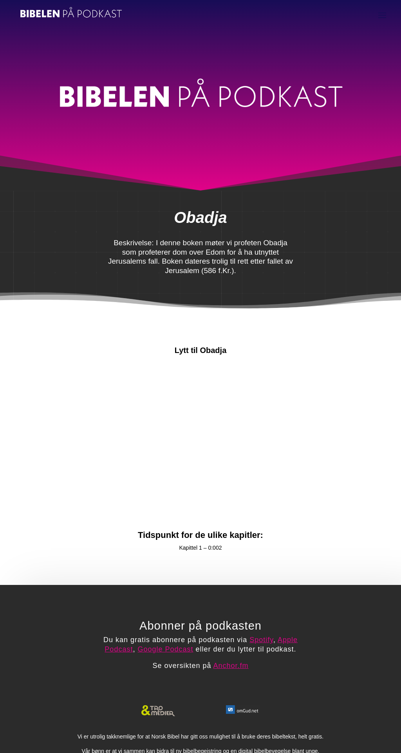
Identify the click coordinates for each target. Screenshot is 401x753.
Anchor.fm (231, 666)
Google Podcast (165, 649)
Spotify (261, 640)
